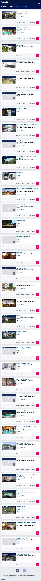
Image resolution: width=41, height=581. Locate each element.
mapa (18, 14)
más (11, 577)
